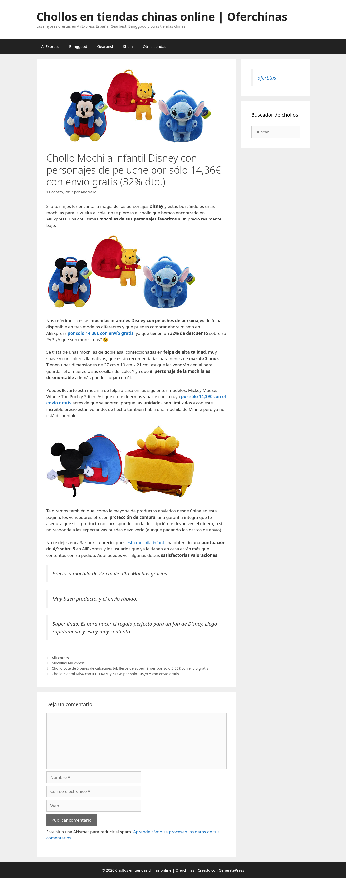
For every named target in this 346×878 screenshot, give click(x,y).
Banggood (78, 46)
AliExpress (50, 46)
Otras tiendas (154, 46)
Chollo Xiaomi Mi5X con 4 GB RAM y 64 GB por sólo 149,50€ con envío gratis (115, 673)
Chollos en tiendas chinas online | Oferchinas (162, 16)
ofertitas (267, 77)
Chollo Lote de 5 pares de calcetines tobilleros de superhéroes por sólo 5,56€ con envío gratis (130, 668)
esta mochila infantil (146, 542)
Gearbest (105, 46)
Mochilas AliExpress (68, 663)
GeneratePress (231, 870)
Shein (128, 46)
